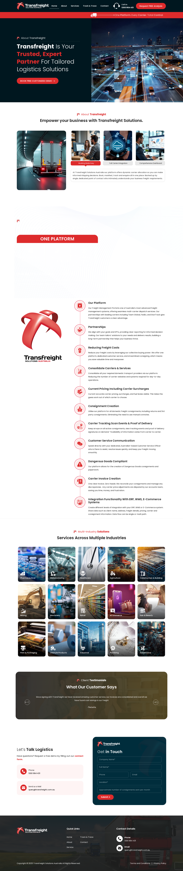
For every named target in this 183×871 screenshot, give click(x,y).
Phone (31, 770)
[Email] (119, 848)
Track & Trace (90, 6)
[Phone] (23, 771)
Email (127, 847)
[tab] (86, 163)
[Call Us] (116, 6)
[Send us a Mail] (23, 787)
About (64, 6)
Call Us (124, 4)
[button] (27, 702)
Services (75, 6)
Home (54, 6)
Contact (104, 6)
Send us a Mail (34, 786)
